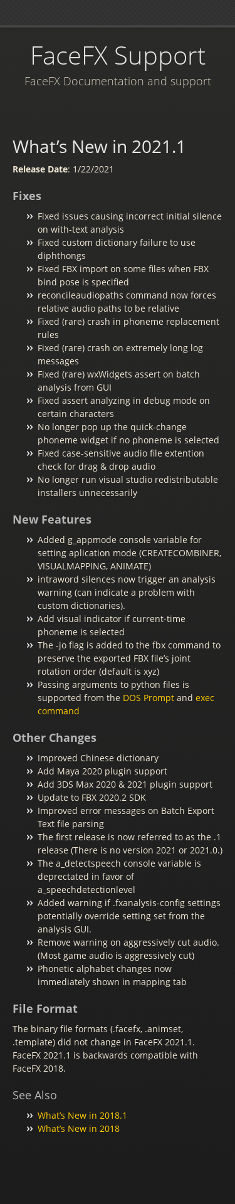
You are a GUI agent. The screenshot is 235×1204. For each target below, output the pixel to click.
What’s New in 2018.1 (82, 1115)
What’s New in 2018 (79, 1128)
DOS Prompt (148, 698)
